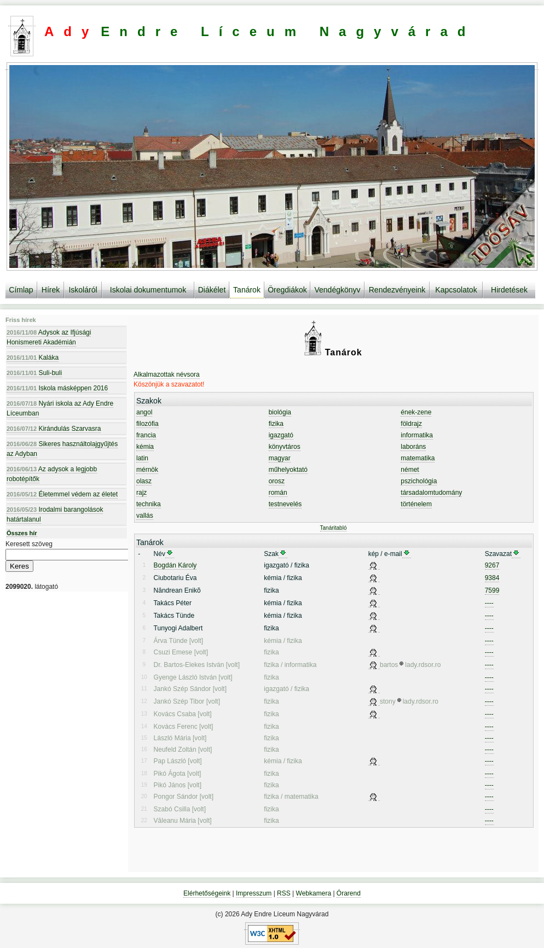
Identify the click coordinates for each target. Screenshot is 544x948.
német (410, 469)
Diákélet (212, 289)
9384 (492, 578)
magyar (280, 458)
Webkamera (313, 893)
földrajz (411, 424)
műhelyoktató (288, 469)
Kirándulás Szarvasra (54, 428)
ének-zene (416, 412)
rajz (141, 492)
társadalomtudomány (431, 492)
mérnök (147, 469)
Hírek (51, 289)
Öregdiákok (287, 289)
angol (144, 412)
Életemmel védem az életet (62, 494)
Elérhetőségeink (206, 893)
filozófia (147, 424)
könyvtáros (284, 446)
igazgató (281, 435)
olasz (144, 481)
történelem (416, 504)
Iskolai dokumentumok (148, 289)
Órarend (349, 893)
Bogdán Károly (175, 565)
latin (142, 458)
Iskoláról (82, 289)
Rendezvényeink (397, 289)
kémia (145, 446)
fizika (276, 424)
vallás (144, 515)
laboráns (413, 446)
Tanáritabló (333, 528)
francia (146, 435)
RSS (284, 893)
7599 (492, 590)
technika (148, 504)
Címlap (21, 289)
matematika (418, 458)
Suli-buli (34, 373)
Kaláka (33, 357)
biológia (280, 412)
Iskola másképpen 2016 (57, 388)
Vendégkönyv (337, 289)
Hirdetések (509, 289)
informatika (417, 435)
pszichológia (419, 481)
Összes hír (22, 533)
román (278, 492)
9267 (492, 565)
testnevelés (285, 504)
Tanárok (247, 289)
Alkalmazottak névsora (167, 374)
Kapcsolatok (456, 289)
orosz (277, 481)
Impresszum (253, 893)
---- (489, 603)
